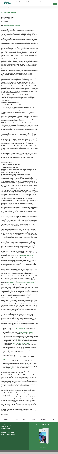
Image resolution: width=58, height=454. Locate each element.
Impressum (33, 421)
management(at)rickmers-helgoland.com (12, 27)
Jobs (24, 421)
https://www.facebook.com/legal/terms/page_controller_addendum (20, 284)
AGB (53, 421)
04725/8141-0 (7, 25)
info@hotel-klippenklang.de (8, 436)
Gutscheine (15, 421)
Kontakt (6, 421)
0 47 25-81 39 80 (9, 434)
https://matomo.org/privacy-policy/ (26, 257)
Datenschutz (44, 421)
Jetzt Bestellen (43, 448)
